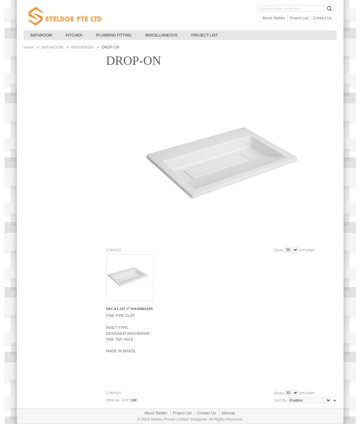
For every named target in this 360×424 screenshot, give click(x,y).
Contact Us (322, 18)
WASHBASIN (82, 47)
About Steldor (273, 18)
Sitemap (228, 413)
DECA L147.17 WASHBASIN (129, 309)
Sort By (280, 400)
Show (278, 250)
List (134, 400)
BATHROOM (52, 47)
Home (29, 47)
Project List (299, 18)
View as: (113, 400)
